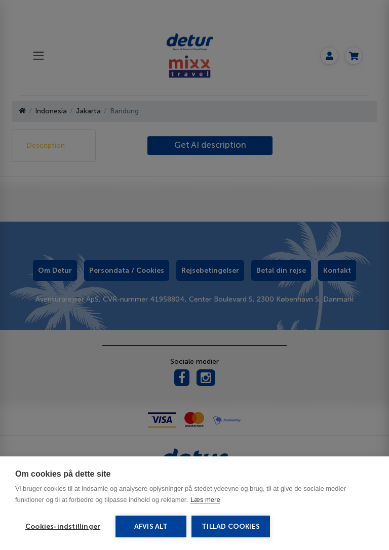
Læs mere (205, 499)
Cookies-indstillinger (62, 526)
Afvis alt (151, 526)
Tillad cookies (231, 526)
